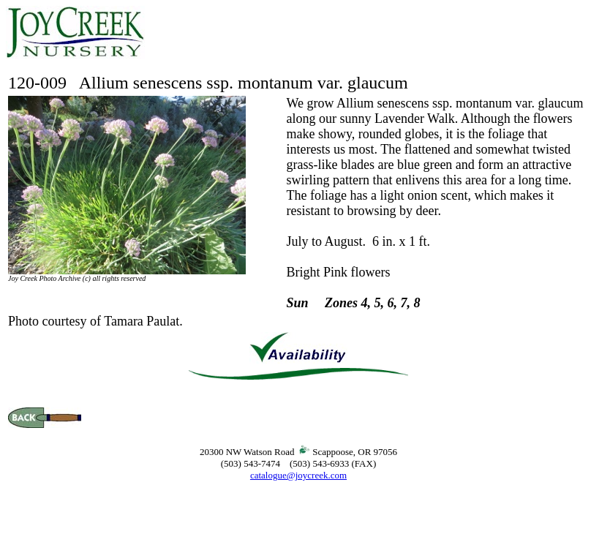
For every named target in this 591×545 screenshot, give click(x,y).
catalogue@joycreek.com (298, 475)
